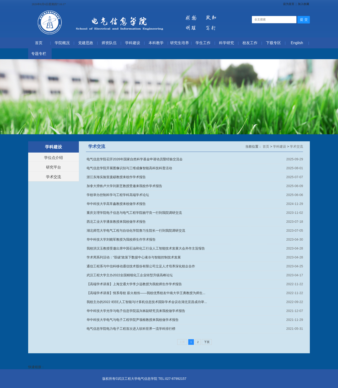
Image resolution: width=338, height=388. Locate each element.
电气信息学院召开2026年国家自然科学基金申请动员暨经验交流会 (135, 159)
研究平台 (53, 167)
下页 (207, 342)
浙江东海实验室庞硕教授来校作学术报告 (116, 177)
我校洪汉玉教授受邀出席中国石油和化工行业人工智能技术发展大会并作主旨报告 (146, 248)
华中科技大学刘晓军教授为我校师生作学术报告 (121, 239)
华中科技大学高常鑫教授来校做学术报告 (116, 204)
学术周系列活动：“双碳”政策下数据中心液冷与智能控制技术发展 (134, 257)
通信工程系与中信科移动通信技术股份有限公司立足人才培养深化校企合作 (141, 266)
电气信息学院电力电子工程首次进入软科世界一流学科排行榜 (131, 328)
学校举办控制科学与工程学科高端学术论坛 (118, 195)
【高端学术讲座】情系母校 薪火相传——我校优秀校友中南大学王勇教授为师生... (146, 293)
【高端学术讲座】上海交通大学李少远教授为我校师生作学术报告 (134, 284)
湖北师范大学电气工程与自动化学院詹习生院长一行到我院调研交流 (136, 230)
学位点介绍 (53, 158)
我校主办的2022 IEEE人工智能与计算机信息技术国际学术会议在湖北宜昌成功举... (147, 302)
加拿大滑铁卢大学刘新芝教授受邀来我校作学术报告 (124, 186)
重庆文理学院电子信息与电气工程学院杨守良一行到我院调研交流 (134, 213)
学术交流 (53, 177)
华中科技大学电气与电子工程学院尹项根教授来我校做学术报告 (133, 320)
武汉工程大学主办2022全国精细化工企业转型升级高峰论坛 (130, 275)
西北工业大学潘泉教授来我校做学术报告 (116, 221)
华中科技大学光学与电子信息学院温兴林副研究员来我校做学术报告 (136, 311)
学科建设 (280, 146)
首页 (266, 146)
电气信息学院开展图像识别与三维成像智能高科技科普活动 (129, 168)
